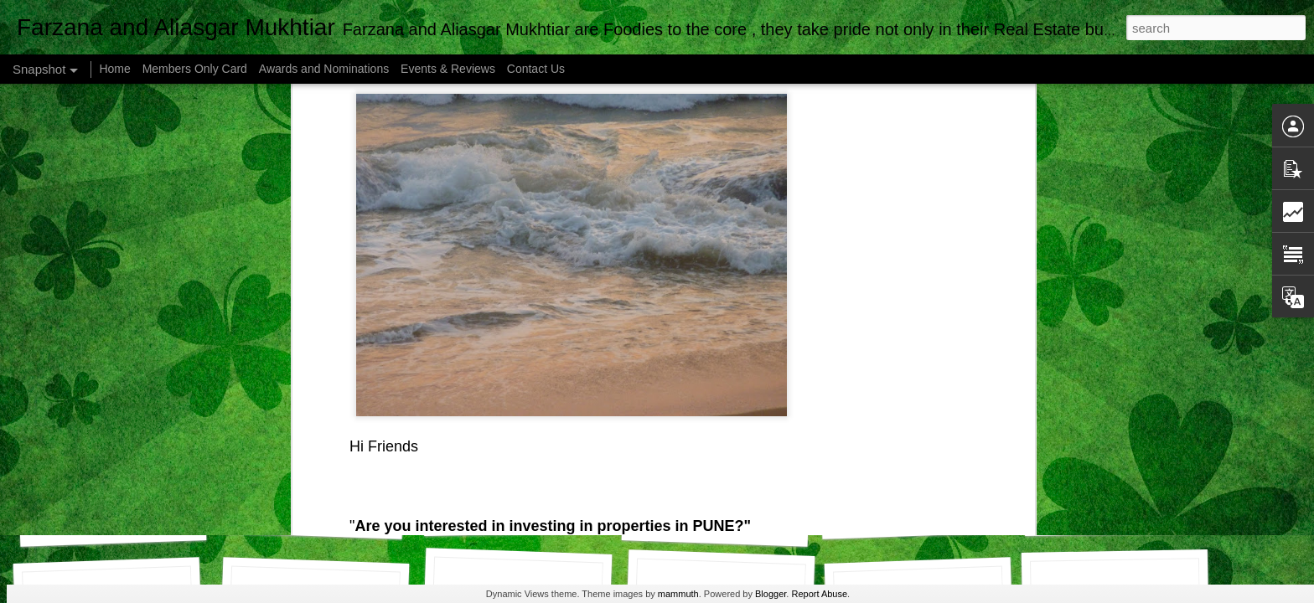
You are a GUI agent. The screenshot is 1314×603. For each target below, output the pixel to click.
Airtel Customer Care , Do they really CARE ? (580, 514)
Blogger (770, 594)
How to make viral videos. (124, 525)
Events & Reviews (448, 68)
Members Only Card (196, 68)
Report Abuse (819, 594)
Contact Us (536, 68)
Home (114, 68)
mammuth (678, 594)
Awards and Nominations (325, 68)
